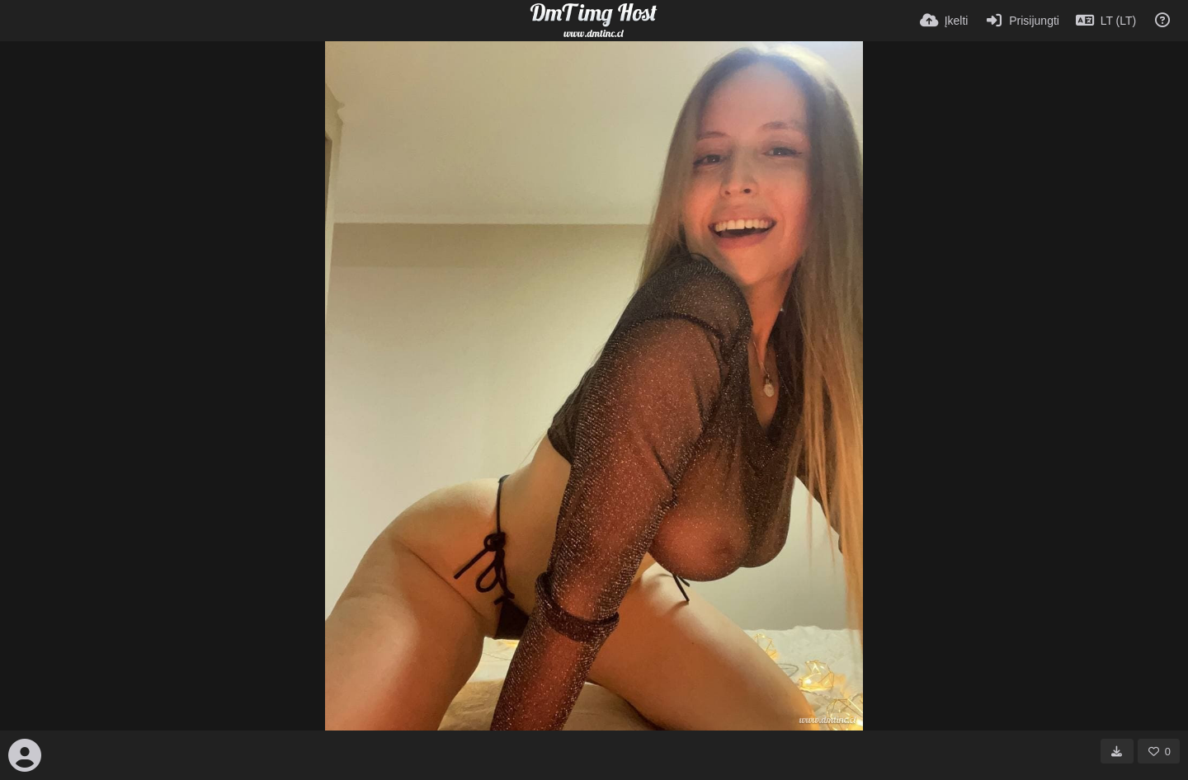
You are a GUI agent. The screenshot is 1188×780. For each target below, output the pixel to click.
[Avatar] (24, 755)
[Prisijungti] (1021, 20)
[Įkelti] (944, 20)
